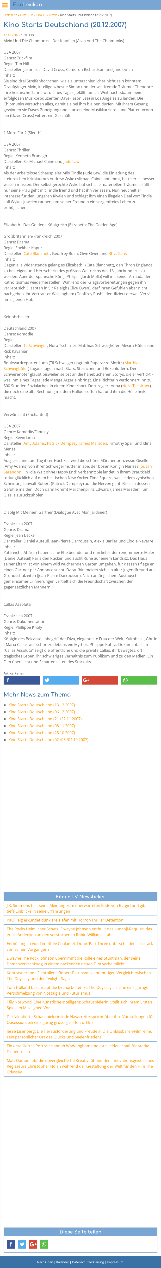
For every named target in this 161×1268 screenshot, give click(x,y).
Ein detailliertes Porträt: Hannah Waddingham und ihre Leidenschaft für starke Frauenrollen (78, 1048)
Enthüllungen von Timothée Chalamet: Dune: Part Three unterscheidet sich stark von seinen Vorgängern (80, 946)
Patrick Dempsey (62, 443)
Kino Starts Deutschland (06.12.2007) (41, 712)
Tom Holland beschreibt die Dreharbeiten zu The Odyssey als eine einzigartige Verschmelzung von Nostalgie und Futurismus (77, 990)
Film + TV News (46, 15)
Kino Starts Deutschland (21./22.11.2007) (45, 718)
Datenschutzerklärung (88, 1262)
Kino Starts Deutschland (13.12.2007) (41, 705)
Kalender (62, 1262)
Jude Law (71, 161)
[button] (22, 680)
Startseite (10, 15)
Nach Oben (45, 1262)
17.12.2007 (11, 35)
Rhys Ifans (118, 253)
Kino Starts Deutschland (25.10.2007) (41, 732)
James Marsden (93, 443)
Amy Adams (34, 443)
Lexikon (27, 4)
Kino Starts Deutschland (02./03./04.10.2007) (48, 739)
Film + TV (26, 15)
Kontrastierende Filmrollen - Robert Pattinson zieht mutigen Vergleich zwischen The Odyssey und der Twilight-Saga (79, 975)
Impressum (115, 1262)
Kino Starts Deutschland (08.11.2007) (41, 725)
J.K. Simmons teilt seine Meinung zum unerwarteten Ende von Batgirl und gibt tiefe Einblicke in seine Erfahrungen (77, 908)
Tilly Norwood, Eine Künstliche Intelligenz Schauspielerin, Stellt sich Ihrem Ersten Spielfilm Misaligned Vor (79, 1004)
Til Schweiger (35, 345)
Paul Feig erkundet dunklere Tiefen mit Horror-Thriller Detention (65, 920)
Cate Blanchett (37, 253)
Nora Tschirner (136, 385)
